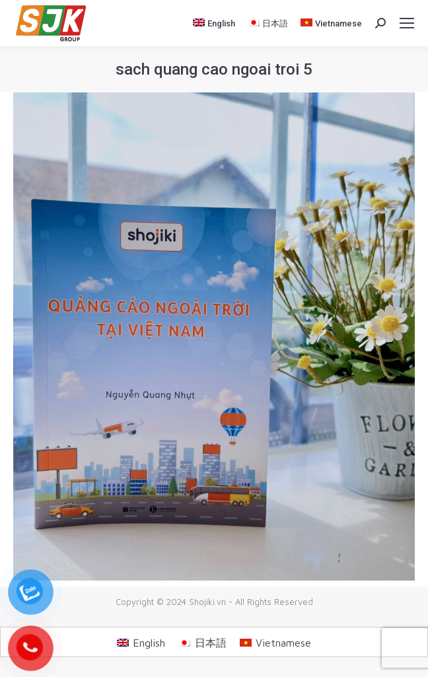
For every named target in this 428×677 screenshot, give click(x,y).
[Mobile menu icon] (407, 23)
